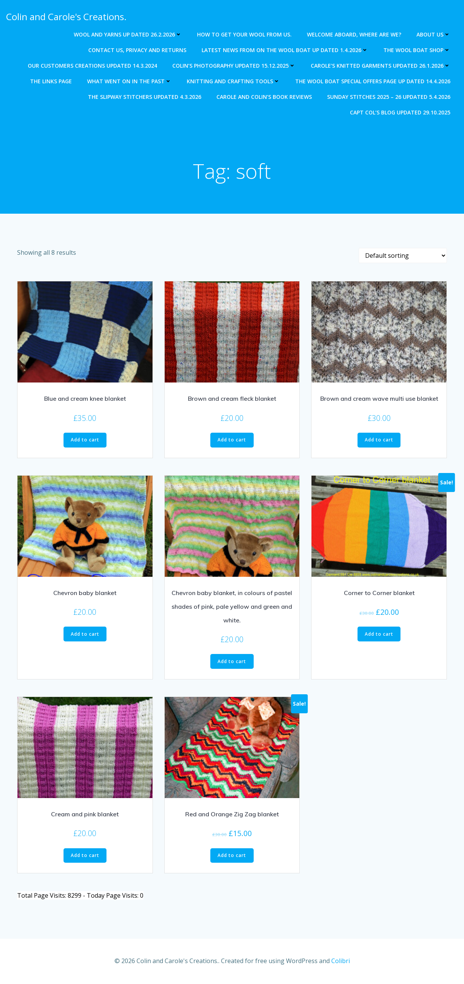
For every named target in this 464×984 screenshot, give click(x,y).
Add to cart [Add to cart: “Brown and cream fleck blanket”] (232, 440)
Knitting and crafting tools (233, 81)
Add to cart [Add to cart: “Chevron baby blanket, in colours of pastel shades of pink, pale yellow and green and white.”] (232, 662)
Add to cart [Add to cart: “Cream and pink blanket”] (85, 855)
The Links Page (51, 81)
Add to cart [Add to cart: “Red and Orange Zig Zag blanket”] (232, 855)
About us (434, 34)
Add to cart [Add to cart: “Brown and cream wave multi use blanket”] (379, 440)
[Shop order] (403, 256)
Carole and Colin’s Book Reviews (264, 96)
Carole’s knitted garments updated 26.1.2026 (381, 65)
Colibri (340, 961)
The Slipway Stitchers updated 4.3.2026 (145, 96)
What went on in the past (129, 81)
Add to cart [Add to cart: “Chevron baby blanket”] (85, 634)
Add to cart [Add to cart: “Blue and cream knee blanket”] (85, 440)
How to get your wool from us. (244, 34)
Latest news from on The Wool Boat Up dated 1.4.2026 (285, 50)
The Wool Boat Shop (417, 50)
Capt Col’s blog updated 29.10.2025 (400, 112)
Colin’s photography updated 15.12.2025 (234, 65)
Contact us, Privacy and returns (138, 50)
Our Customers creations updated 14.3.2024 (92, 65)
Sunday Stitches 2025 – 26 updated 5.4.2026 (389, 96)
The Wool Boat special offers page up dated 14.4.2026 (373, 81)
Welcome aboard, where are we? (354, 34)
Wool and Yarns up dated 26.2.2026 (128, 34)
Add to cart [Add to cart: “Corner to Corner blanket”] (379, 634)
